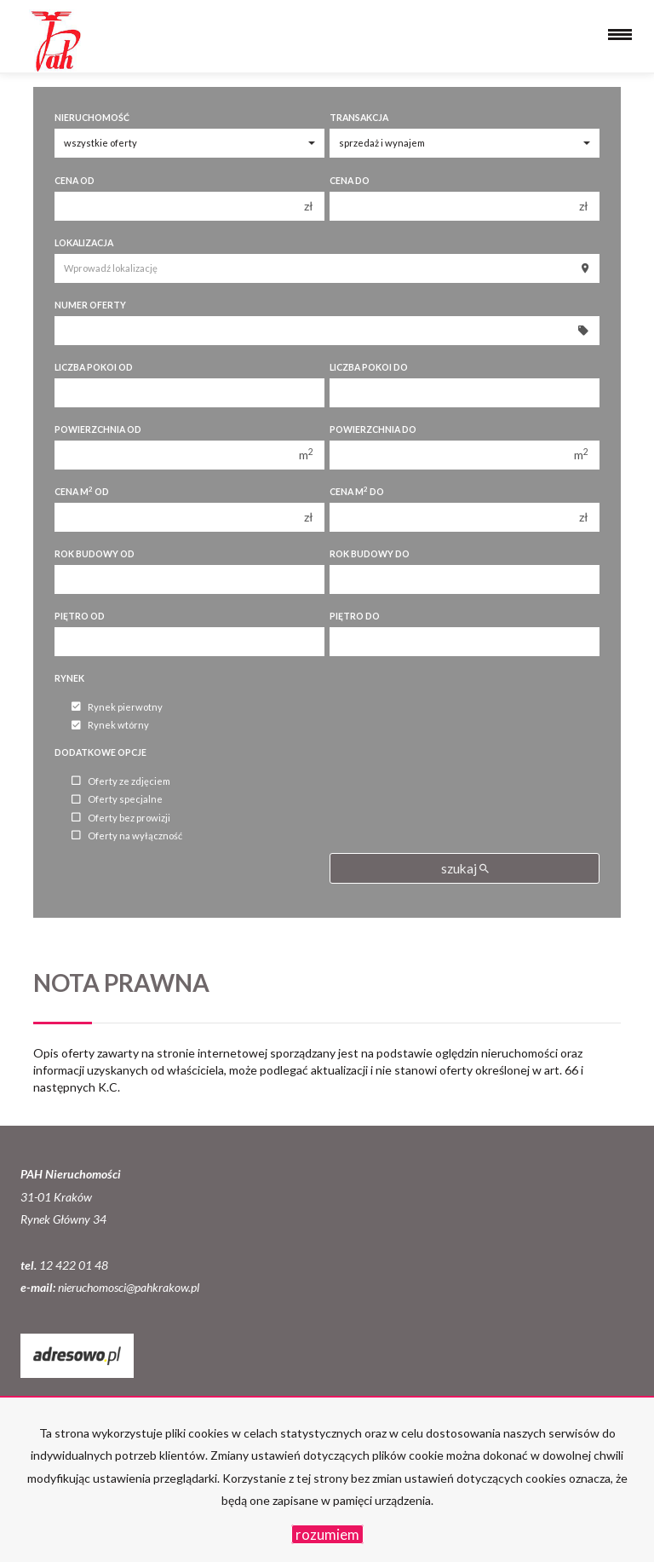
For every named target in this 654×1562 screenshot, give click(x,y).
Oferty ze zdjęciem (121, 781)
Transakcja (359, 117)
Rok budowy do (370, 554)
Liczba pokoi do (369, 367)
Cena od (74, 181)
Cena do (350, 181)
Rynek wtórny (110, 725)
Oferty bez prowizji (121, 817)
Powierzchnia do (373, 429)
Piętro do (355, 616)
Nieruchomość (91, 117)
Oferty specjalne (117, 799)
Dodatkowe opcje (100, 752)
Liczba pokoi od (93, 367)
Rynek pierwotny (117, 706)
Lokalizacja (83, 243)
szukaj (465, 868)
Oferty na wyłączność (127, 835)
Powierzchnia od (97, 429)
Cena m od (81, 491)
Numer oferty (90, 305)
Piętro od (79, 616)
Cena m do (357, 491)
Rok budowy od (94, 554)
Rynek (69, 678)
